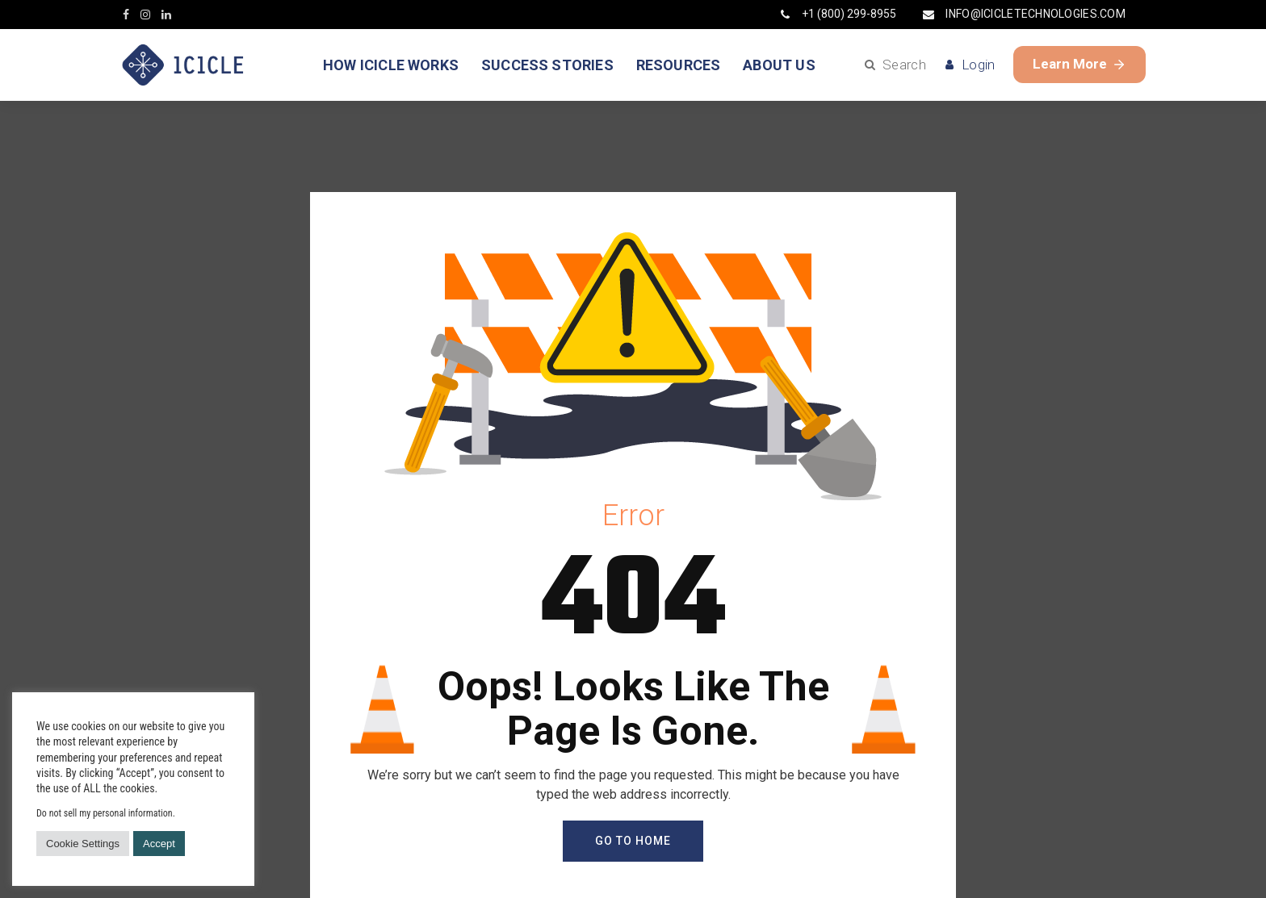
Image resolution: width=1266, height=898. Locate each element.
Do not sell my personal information (104, 813)
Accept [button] (159, 843)
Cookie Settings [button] (82, 843)
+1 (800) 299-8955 (838, 13)
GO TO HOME (633, 840)
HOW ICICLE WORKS (391, 64)
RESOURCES (678, 64)
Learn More (1079, 64)
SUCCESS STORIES (547, 64)
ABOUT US (779, 64)
